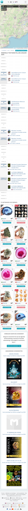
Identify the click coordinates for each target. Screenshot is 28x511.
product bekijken (7, 222)
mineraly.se (22, 506)
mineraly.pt (14, 506)
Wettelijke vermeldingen (11, 493)
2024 (8, 50)
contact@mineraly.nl (16, 499)
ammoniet (19, 240)
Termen (3, 493)
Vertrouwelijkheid (20, 493)
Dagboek (4, 50)
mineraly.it (14, 504)
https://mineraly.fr (14, 500)
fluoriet (4, 261)
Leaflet (14, 48)
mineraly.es (22, 504)
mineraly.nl (6, 506)
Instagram (19, 497)
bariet (17, 282)
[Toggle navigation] (25, 1)
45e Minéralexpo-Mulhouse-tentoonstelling (18, 103)
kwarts (18, 218)
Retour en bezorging (10, 494)
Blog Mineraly (5, 497)
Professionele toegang (21, 494)
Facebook (12, 497)
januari (12, 50)
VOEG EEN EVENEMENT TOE (14, 346)
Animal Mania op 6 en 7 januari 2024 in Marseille (18, 74)
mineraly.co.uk (17, 503)
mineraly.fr (8, 503)
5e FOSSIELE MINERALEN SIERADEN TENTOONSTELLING (18, 174)
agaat (3, 218)
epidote (4, 240)
